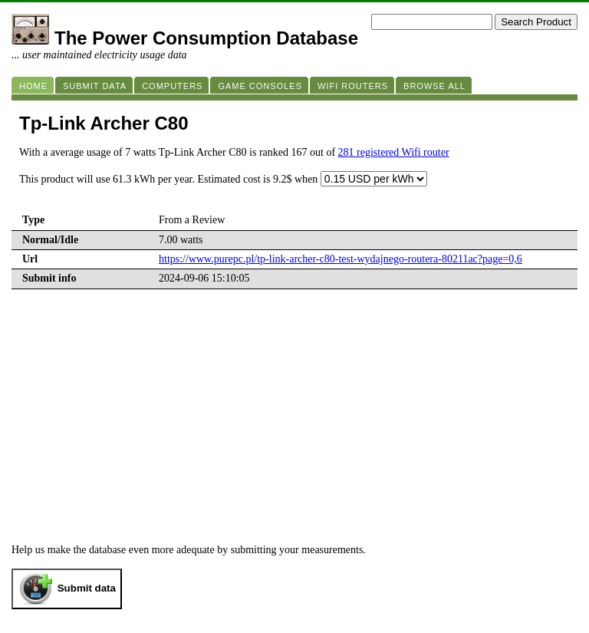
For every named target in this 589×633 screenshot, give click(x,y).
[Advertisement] (294, 428)
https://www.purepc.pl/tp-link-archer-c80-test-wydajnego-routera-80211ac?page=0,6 (340, 259)
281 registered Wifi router (393, 152)
